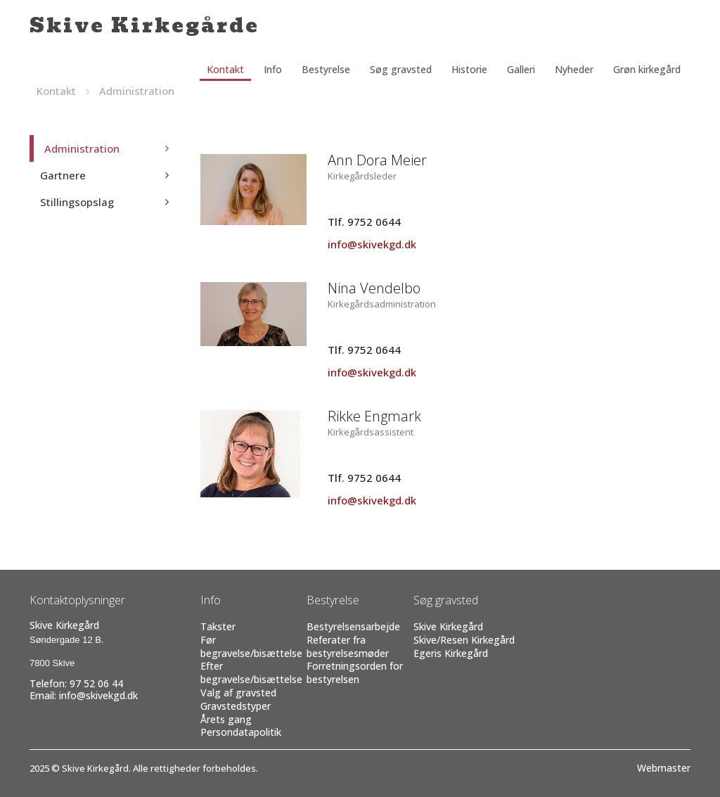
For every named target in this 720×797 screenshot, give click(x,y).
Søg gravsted (401, 69)
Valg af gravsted (238, 692)
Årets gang (226, 719)
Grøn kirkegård (647, 69)
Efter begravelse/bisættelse (251, 672)
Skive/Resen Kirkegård (464, 639)
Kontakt (225, 69)
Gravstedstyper (235, 706)
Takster (218, 626)
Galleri (521, 69)
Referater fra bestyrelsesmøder (348, 646)
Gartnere (63, 175)
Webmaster (663, 767)
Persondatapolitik (240, 732)
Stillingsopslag (77, 202)
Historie (469, 69)
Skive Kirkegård (448, 626)
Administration (136, 91)
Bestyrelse (326, 69)
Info (273, 69)
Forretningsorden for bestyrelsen (355, 672)
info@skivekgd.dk (372, 244)
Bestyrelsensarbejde (353, 626)
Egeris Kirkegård (450, 653)
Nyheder (574, 69)
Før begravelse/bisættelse (251, 646)
